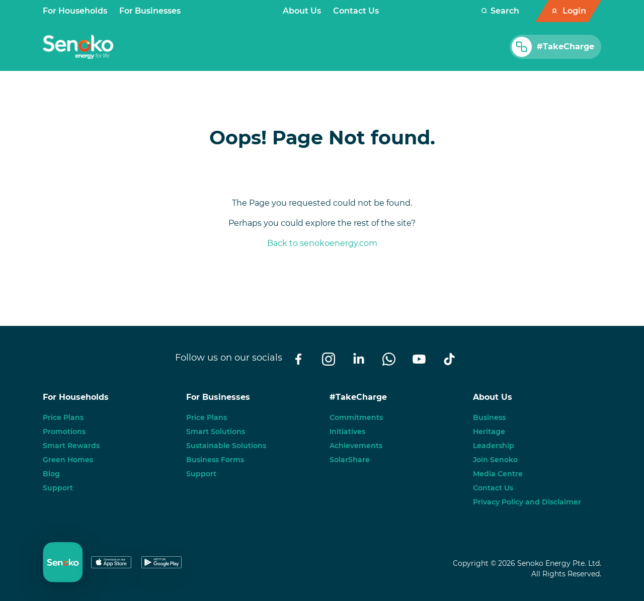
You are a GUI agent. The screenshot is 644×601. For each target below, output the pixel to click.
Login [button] (574, 11)
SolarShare (350, 459)
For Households (75, 11)
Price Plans (63, 417)
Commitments (356, 417)
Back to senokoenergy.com (322, 243)
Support (58, 487)
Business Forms (215, 459)
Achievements (356, 445)
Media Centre (498, 473)
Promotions (64, 431)
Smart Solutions (215, 431)
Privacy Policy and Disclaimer (527, 501)
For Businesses (150, 11)
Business (489, 417)
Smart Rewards (71, 445)
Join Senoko (495, 459)
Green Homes (68, 459)
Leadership (493, 445)
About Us (302, 11)
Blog (51, 473)
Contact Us (356, 11)
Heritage (489, 431)
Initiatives (347, 431)
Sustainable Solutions (226, 445)
